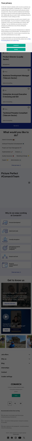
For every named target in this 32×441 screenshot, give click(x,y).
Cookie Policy (15, 40)
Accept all (16, 45)
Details (16, 49)
